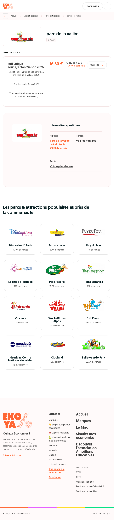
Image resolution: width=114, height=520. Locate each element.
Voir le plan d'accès (61, 166)
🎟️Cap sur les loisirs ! (59, 433)
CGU (78, 473)
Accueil (14, 16)
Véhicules (53, 450)
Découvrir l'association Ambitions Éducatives (86, 450)
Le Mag (82, 428)
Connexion (92, 6)
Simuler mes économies (86, 436)
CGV (78, 477)
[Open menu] (107, 6)
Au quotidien (55, 460)
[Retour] (5, 16)
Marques (53, 420)
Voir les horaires (86, 141)
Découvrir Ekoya (12, 456)
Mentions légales (85, 482)
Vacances (53, 446)
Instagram (107, 514)
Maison (52, 455)
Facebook (97, 514)
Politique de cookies (86, 491)
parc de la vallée (74, 16)
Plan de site (82, 468)
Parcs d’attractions (52, 16)
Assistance (55, 477)
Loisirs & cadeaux (31, 16)
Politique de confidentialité (90, 487)
